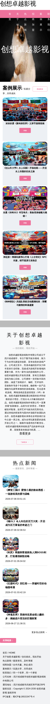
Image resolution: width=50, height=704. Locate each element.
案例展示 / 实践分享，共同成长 (18, 669)
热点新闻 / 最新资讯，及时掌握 (18, 661)
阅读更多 (40, 89)
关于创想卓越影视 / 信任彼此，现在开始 (22, 657)
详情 (25, 130)
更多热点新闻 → (39, 632)
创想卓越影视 (18, 3)
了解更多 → (25, 442)
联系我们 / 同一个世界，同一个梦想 (20, 673)
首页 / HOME (9, 653)
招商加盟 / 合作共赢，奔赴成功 (18, 665)
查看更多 (25, 433)
